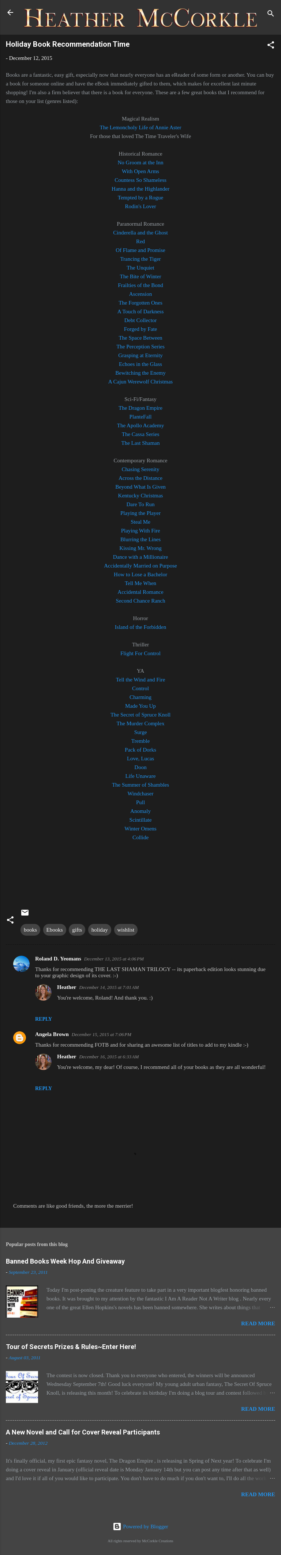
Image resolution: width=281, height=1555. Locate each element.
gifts (77, 930)
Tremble (140, 741)
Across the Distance (140, 478)
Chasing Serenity (141, 469)
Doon (140, 767)
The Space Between (140, 338)
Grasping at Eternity (140, 355)
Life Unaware (140, 776)
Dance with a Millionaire (140, 557)
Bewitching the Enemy (140, 373)
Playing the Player (140, 513)
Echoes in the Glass (140, 364)
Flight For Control (140, 653)
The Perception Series (140, 346)
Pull (140, 802)
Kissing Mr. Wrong (140, 548)
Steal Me (140, 522)
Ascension (140, 294)
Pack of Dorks (140, 750)
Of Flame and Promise (140, 250)
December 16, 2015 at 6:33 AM (109, 1056)
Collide (140, 837)
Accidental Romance (140, 592)
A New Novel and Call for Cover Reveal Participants (83, 1432)
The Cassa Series (140, 434)
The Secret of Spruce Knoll (140, 715)
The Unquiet (140, 268)
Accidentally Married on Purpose (140, 566)
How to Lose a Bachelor (140, 574)
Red (140, 241)
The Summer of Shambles (140, 785)
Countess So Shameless (140, 180)
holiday (99, 930)
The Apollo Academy (140, 425)
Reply (43, 1019)
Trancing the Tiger (140, 259)
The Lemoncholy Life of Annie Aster (140, 127)
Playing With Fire (140, 531)
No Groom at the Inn (141, 162)
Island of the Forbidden (140, 627)
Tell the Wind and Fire (140, 680)
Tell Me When (140, 583)
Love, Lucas (140, 758)
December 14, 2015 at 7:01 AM (109, 987)
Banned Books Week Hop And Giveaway (65, 1261)
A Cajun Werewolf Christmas (140, 382)
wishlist (126, 930)
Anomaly (140, 811)
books (30, 930)
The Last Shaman (140, 443)
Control (140, 688)
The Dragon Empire (140, 408)
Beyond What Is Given (140, 487)
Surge (140, 732)
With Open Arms (140, 171)
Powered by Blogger (140, 1526)
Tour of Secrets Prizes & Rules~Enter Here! (71, 1346)
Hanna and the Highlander (140, 189)
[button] (270, 46)
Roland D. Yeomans (58, 959)
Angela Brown (52, 1034)
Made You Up (140, 706)
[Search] (270, 15)
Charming (140, 697)
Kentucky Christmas (140, 495)
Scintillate (141, 820)
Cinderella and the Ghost (140, 233)
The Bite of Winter (140, 276)
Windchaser (140, 793)
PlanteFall (141, 417)
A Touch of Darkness (140, 311)
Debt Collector (140, 320)
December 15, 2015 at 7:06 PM (101, 1034)
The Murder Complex (141, 723)
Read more (258, 1323)
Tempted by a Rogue (140, 197)
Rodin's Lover (140, 206)
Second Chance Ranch (140, 601)
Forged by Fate (140, 329)
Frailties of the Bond (140, 285)
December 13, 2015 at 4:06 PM (114, 959)
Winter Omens (140, 829)
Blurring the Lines (140, 539)
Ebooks (54, 930)
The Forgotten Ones (140, 303)
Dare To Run (141, 504)
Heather (66, 987)
